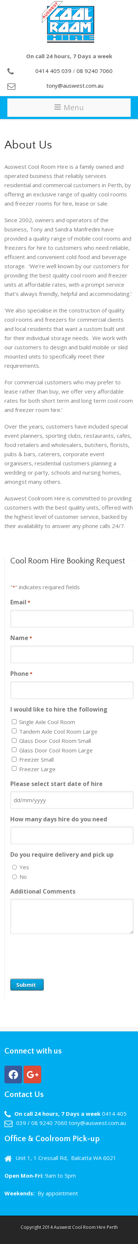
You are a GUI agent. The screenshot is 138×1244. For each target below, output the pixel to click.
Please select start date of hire (56, 784)
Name (21, 638)
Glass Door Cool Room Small (55, 740)
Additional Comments (42, 891)
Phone (21, 674)
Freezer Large (37, 769)
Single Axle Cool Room (47, 722)
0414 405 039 (53, 70)
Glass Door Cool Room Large (56, 750)
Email (20, 602)
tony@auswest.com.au (74, 85)
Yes (24, 867)
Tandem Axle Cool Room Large (58, 731)
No (23, 876)
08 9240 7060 (95, 70)
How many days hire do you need (58, 819)
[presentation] (66, 954)
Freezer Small (36, 759)
